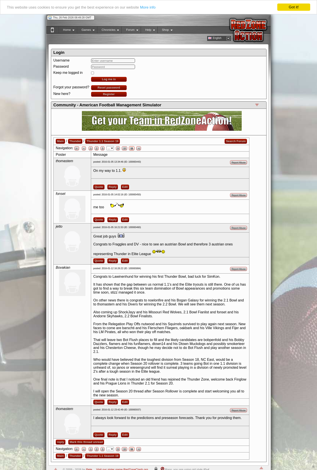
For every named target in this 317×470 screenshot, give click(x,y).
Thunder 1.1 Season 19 (102, 141)
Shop (165, 30)
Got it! (294, 7)
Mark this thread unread (86, 442)
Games (86, 30)
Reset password (109, 87)
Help (148, 30)
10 (124, 148)
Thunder (75, 141)
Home (66, 30)
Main (60, 141)
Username (61, 60)
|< (77, 148)
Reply (113, 187)
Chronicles (108, 30)
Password (61, 66)
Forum (129, 30)
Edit (125, 187)
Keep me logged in (68, 72)
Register (109, 94)
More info (148, 7)
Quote (99, 187)
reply (60, 442)
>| (139, 148)
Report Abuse (238, 162)
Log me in (109, 79)
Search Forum (236, 141)
